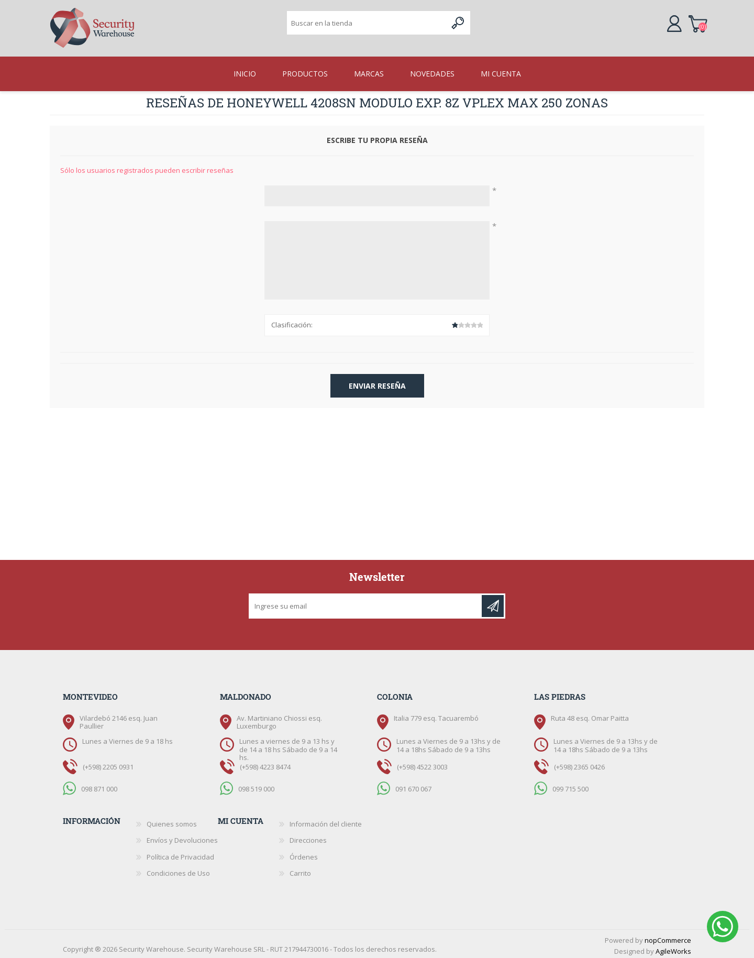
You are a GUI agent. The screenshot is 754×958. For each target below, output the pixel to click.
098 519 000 (256, 785)
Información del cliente (326, 820)
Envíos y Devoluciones (182, 837)
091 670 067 (413, 785)
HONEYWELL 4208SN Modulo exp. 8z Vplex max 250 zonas (417, 99)
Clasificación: (292, 321)
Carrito (700, 23)
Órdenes (304, 853)
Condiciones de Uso (178, 870)
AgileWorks (673, 948)
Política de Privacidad (180, 853)
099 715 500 (570, 785)
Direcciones (308, 837)
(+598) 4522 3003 (422, 763)
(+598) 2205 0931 (108, 763)
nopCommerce (668, 937)
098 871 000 (99, 785)
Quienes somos (172, 820)
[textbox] (367, 24)
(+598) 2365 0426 (579, 763)
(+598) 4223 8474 (265, 763)
